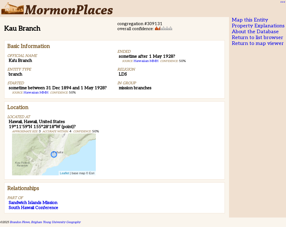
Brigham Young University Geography (55, 222)
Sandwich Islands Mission (33, 202)
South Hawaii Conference (33, 207)
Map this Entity (250, 20)
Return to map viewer (258, 43)
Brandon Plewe (20, 222)
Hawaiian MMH (36, 92)
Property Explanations (258, 26)
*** (282, 3)
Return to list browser (257, 37)
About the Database (255, 32)
